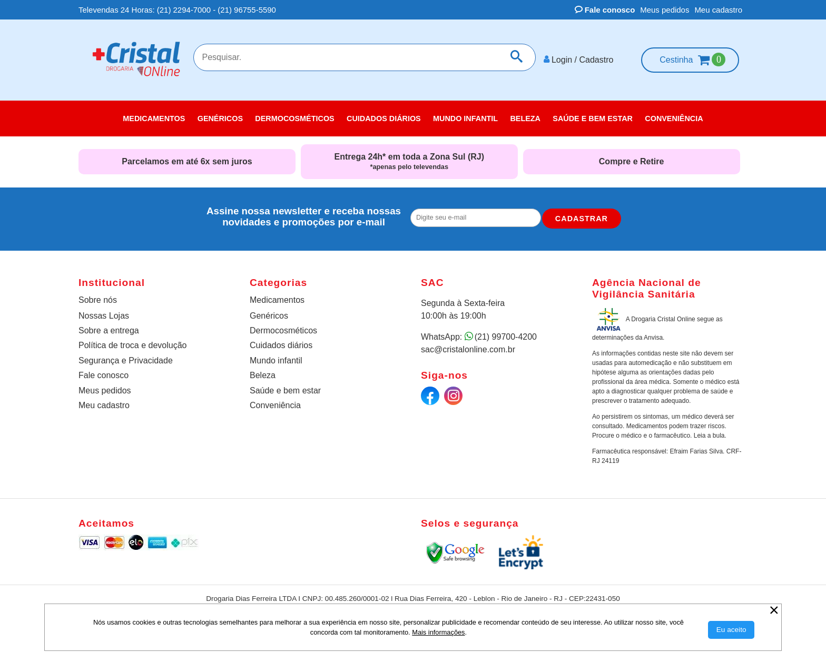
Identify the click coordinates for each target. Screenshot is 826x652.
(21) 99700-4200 (506, 336)
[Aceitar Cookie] (731, 630)
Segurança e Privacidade (125, 359)
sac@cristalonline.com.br (468, 348)
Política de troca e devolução (132, 344)
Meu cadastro (718, 9)
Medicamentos (277, 299)
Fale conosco (605, 9)
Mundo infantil (276, 359)
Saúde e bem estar (285, 389)
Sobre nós (97, 299)
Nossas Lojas (103, 314)
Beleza (263, 374)
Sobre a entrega (108, 329)
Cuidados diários (281, 344)
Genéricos (269, 314)
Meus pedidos (664, 9)
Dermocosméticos (283, 329)
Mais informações (438, 632)
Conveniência (275, 404)
